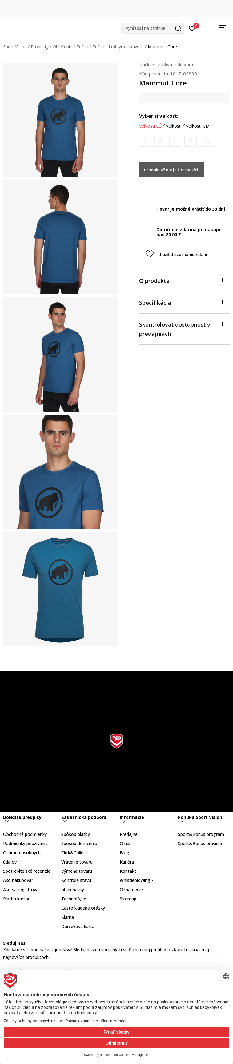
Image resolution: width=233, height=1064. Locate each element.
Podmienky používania (25, 843)
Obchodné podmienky (25, 834)
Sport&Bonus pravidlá (200, 843)
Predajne (129, 834)
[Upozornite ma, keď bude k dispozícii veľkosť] (145, 141)
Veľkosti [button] (174, 126)
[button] (153, 28)
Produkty (40, 47)
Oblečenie (62, 47)
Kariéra (127, 862)
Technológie (73, 899)
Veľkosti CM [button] (198, 126)
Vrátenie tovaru (77, 862)
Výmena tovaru (76, 871)
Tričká (82, 47)
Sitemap (128, 899)
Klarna (67, 917)
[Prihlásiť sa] (192, 28)
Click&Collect (74, 853)
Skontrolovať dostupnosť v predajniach (181, 328)
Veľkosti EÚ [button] (150, 126)
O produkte (181, 280)
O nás (125, 843)
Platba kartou (16, 899)
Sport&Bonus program (201, 834)
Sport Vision (15, 47)
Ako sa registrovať (21, 889)
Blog (124, 853)
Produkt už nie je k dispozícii (171, 170)
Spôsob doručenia (79, 843)
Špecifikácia (181, 302)
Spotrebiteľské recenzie (26, 871)
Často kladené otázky (83, 908)
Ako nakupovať (18, 880)
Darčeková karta (77, 926)
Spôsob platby (75, 834)
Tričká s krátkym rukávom (118, 47)
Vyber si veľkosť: (158, 116)
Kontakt (128, 871)
